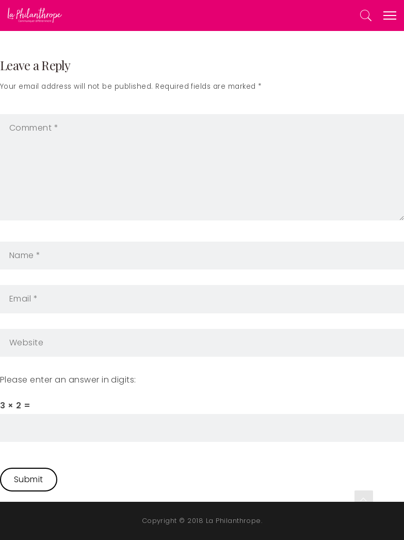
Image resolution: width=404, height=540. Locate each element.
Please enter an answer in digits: (68, 380)
